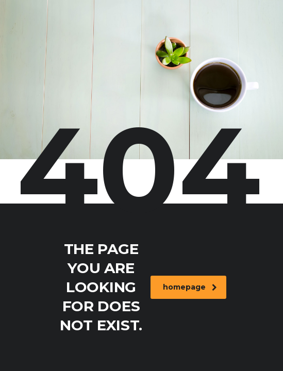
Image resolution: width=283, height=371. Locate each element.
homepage (190, 287)
